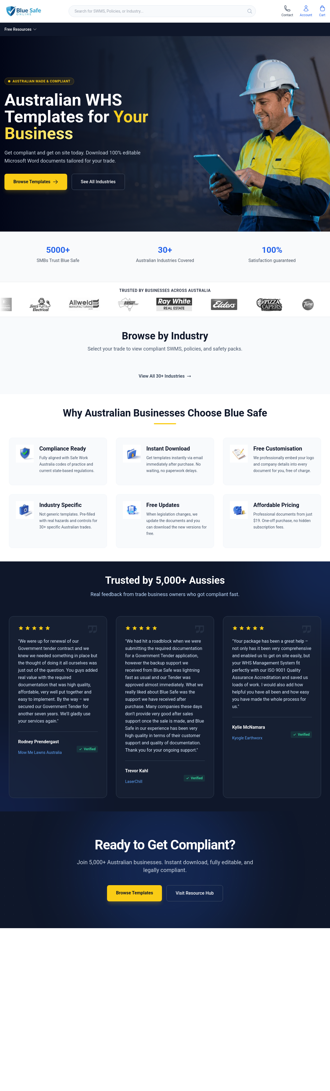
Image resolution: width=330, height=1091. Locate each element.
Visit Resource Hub (195, 893)
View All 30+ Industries (165, 376)
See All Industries (98, 181)
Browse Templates (35, 182)
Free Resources (20, 29)
